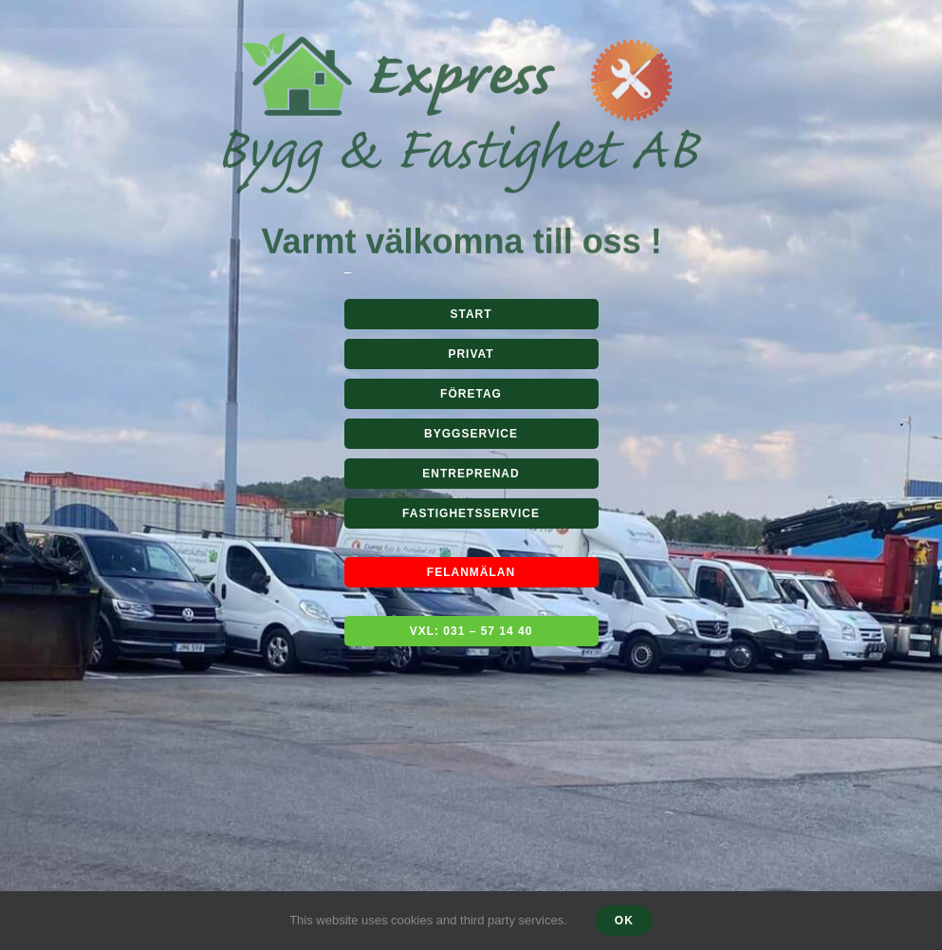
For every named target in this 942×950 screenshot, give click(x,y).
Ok (624, 920)
